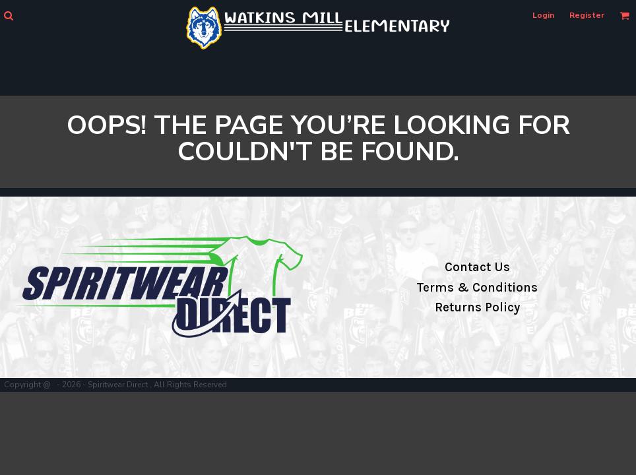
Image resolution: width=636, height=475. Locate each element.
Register (586, 15)
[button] (8, 15)
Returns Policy (477, 307)
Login (543, 15)
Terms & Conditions (477, 287)
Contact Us (477, 267)
